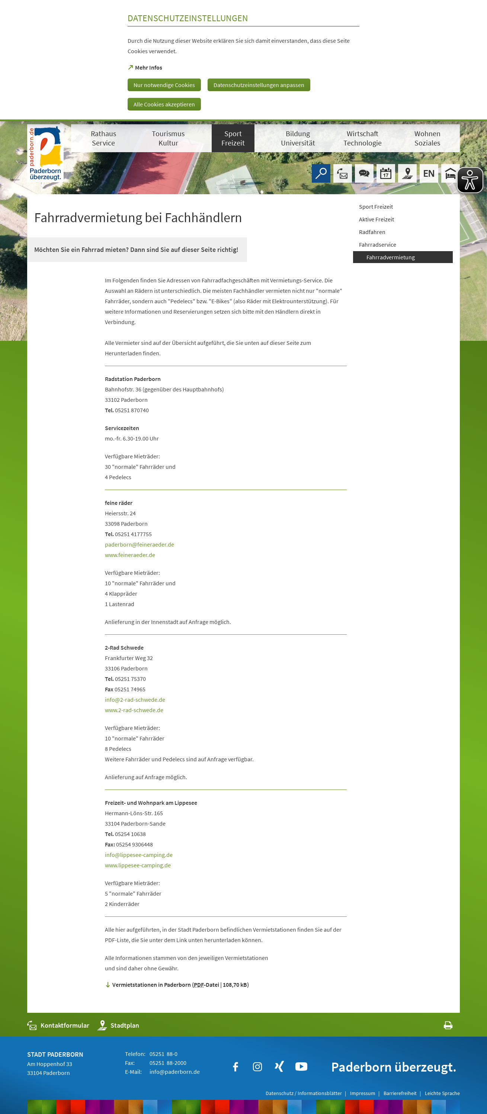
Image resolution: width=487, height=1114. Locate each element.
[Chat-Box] (364, 173)
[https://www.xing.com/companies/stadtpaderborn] (279, 1067)
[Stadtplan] (407, 173)
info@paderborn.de (174, 1071)
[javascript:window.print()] (441, 1027)
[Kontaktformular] (342, 173)
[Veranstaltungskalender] (386, 173)
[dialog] (243, 60)
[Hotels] (450, 173)
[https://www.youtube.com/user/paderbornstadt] (301, 1067)
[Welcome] (429, 173)
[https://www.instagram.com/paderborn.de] (257, 1067)
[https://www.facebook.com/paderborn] (235, 1067)
